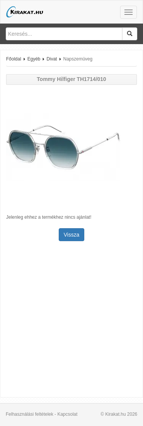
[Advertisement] (71, 320)
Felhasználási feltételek (29, 414)
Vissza (71, 235)
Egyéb (33, 59)
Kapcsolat (67, 414)
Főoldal (13, 59)
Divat (52, 59)
